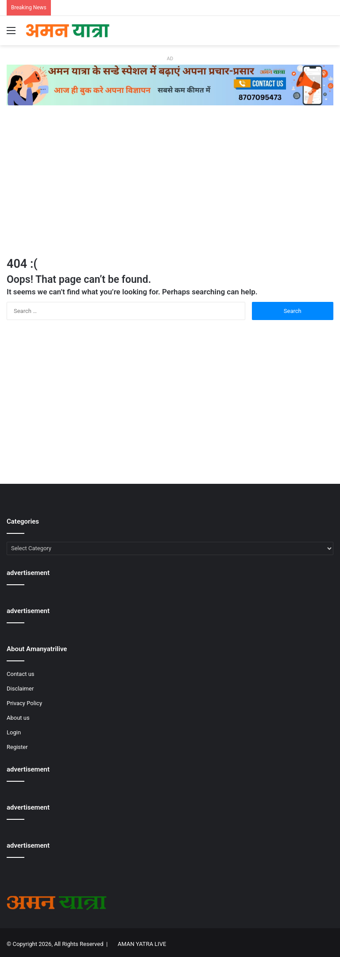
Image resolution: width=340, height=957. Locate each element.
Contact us (21, 674)
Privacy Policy (24, 703)
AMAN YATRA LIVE (142, 944)
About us (18, 717)
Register (17, 747)
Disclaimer (20, 688)
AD (170, 59)
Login (14, 732)
